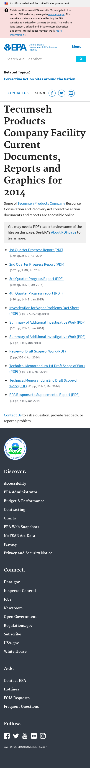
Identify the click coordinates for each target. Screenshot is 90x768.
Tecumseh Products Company (41, 203)
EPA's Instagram (43, 736)
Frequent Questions (21, 707)
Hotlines (11, 689)
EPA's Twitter (16, 736)
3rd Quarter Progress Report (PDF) (36, 278)
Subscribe (12, 634)
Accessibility (15, 484)
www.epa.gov (56, 14)
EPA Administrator (20, 492)
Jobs (7, 600)
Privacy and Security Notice (28, 553)
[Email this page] (71, 93)
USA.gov (11, 643)
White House (15, 652)
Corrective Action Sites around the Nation (39, 79)
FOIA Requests (17, 698)
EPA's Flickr (34, 736)
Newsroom (13, 608)
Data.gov (12, 582)
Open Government (20, 617)
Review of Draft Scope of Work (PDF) (37, 351)
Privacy (10, 545)
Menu (77, 46)
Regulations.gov (18, 626)
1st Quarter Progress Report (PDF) (36, 249)
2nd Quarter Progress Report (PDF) (36, 264)
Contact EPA (15, 681)
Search (81, 59)
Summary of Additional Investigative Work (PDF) (47, 322)
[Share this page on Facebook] (52, 93)
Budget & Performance (24, 501)
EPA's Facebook (7, 736)
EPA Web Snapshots (21, 527)
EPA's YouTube (25, 736)
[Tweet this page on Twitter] (61, 93)
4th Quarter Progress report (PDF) (36, 293)
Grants (10, 518)
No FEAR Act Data (19, 536)
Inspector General (20, 591)
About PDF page (63, 232)
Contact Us (18, 92)
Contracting (14, 510)
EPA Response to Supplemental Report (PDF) (44, 394)
